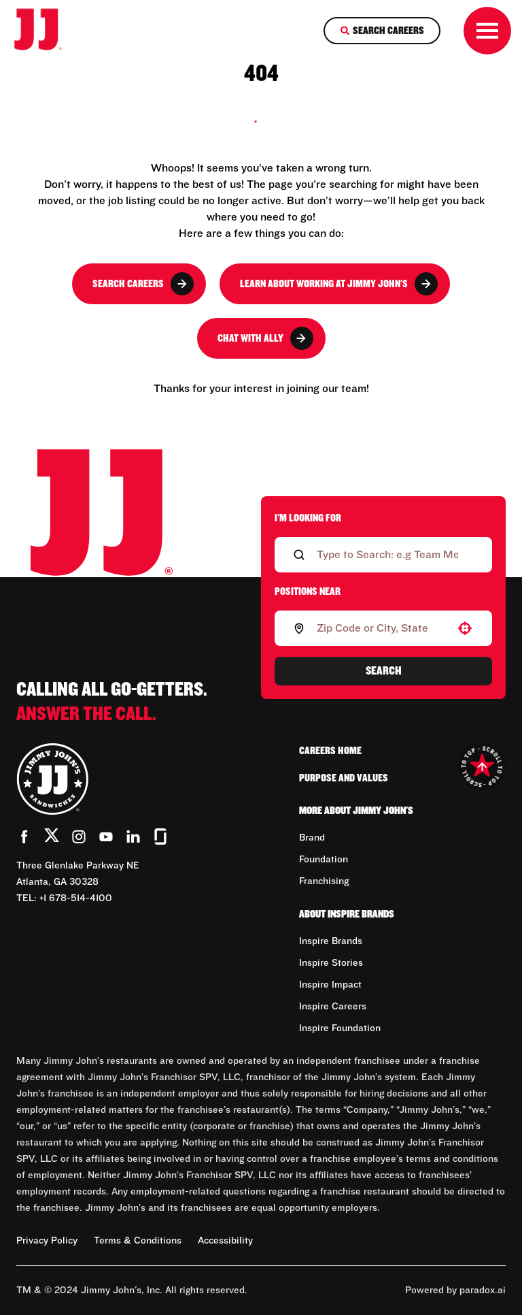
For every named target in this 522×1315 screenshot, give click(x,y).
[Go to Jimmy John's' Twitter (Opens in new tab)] (52, 837)
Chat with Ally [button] (265, 338)
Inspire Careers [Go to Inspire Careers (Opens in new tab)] (332, 1006)
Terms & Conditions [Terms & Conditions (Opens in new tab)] (137, 1241)
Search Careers (143, 283)
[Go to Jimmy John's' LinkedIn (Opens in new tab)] (133, 836)
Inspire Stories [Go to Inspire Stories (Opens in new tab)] (331, 963)
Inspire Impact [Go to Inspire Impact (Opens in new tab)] (330, 985)
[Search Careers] (382, 30)
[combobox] (381, 628)
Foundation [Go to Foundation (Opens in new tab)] (323, 859)
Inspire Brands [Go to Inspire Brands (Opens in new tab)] (330, 941)
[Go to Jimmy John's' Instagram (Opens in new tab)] (79, 836)
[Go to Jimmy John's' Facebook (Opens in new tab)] (24, 836)
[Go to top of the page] (482, 766)
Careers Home (330, 750)
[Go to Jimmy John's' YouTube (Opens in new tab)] (106, 836)
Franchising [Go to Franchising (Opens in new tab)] (324, 881)
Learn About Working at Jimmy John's (339, 283)
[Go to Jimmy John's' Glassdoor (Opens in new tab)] (160, 836)
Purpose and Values (343, 778)
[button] (465, 628)
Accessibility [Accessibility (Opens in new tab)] (225, 1241)
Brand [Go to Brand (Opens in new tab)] (312, 838)
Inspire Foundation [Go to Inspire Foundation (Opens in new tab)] (340, 1028)
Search (384, 671)
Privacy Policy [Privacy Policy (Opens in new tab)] (46, 1241)
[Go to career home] (47, 31)
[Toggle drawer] (487, 30)
